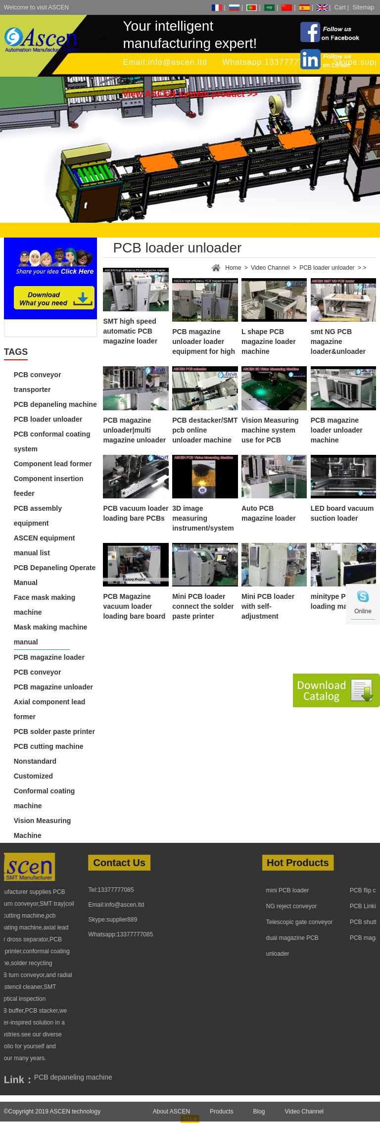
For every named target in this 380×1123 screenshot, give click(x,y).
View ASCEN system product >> (189, 94)
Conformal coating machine (44, 798)
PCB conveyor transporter (37, 382)
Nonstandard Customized (35, 768)
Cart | (341, 7)
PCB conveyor (37, 672)
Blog (259, 1117)
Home (233, 267)
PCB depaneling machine (55, 404)
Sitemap (363, 7)
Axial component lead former (50, 709)
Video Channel (270, 267)
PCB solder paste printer (54, 731)
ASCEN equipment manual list (44, 545)
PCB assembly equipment (38, 515)
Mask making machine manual (51, 634)
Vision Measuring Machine (42, 828)
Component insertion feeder (49, 486)
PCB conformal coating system (52, 441)
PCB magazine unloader (53, 687)
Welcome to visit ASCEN (36, 7)
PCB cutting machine (49, 746)
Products (221, 1117)
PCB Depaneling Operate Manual (55, 575)
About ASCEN (171, 1117)
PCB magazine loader (49, 657)
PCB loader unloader (48, 419)
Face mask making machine (45, 604)
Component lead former (53, 464)
